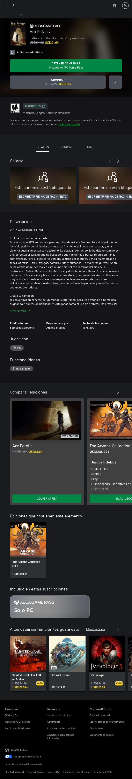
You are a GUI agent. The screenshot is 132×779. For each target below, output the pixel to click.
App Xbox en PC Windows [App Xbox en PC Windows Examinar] (17, 728)
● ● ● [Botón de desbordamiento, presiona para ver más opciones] (116, 82)
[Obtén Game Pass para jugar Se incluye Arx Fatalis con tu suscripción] (66, 65)
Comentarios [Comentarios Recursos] (53, 721)
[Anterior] (110, 161)
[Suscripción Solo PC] (50, 606)
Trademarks (68, 772)
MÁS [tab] (90, 147)
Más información (69, 124)
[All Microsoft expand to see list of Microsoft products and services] (5, 5)
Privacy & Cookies (36, 772)
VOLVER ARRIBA (47, 498)
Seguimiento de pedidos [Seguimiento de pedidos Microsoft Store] (102, 734)
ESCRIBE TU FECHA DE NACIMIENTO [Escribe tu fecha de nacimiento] (42, 196)
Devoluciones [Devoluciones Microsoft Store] (96, 728)
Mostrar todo (95, 629)
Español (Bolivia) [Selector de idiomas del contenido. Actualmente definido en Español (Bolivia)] (19, 749)
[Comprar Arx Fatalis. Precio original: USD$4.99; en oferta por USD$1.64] (58, 82)
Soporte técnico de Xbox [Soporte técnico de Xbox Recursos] (59, 715)
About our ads (84, 772)
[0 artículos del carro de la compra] (115, 5)
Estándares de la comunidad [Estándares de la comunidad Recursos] (61, 728)
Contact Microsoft (15, 772)
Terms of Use (53, 772)
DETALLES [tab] (43, 147)
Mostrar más (20, 311)
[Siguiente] (118, 161)
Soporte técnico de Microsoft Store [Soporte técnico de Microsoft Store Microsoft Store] (107, 721)
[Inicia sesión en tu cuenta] (125, 5)
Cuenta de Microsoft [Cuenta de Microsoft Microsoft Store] (100, 715)
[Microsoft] (66, 3)
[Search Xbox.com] (14, 5)
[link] (28, 550)
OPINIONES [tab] (66, 147)
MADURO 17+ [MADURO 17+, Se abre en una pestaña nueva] (35, 106)
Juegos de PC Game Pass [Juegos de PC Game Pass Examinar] (17, 721)
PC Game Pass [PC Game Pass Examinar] (12, 715)
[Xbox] (11, 14)
